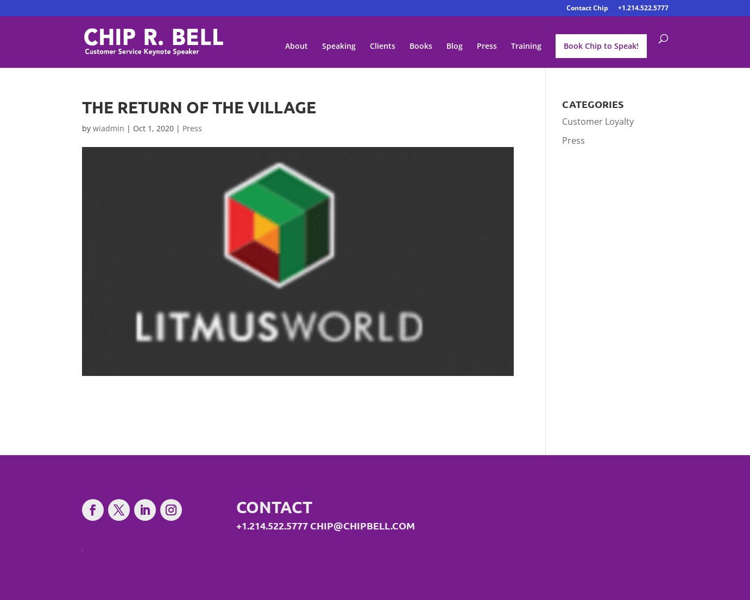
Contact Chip (587, 8)
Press (487, 46)
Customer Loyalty (598, 121)
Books (420, 46)
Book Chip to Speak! (601, 46)
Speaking (339, 46)
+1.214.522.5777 (643, 8)
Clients (382, 46)
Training (526, 46)
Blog (454, 46)
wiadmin (108, 128)
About (296, 46)
